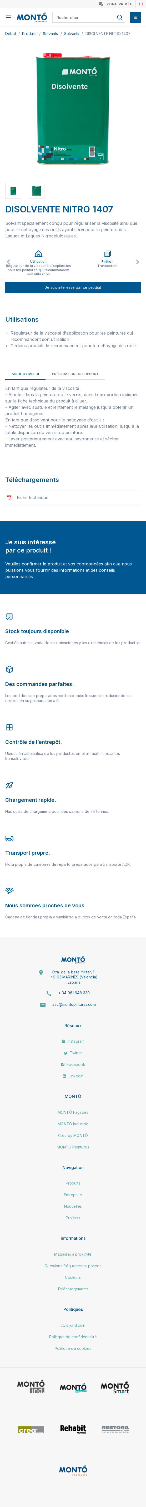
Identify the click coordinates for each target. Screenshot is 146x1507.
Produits (30, 33)
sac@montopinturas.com (73, 1004)
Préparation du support (75, 374)
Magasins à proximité (73, 1254)
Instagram (73, 1041)
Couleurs (73, 1277)
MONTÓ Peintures (73, 1147)
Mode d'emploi (25, 374)
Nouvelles (73, 1206)
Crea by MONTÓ (73, 1135)
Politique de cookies (73, 1348)
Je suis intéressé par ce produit (73, 287)
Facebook (73, 1064)
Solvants (51, 33)
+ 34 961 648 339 (74, 993)
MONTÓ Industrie (73, 1124)
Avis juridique (73, 1325)
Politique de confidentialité (73, 1337)
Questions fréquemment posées (72, 1266)
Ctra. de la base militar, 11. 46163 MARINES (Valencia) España (74, 977)
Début (11, 33)
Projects (73, 1218)
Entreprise (73, 1194)
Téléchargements (72, 1289)
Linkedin (73, 1076)
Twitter (73, 1053)
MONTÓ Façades (73, 1112)
